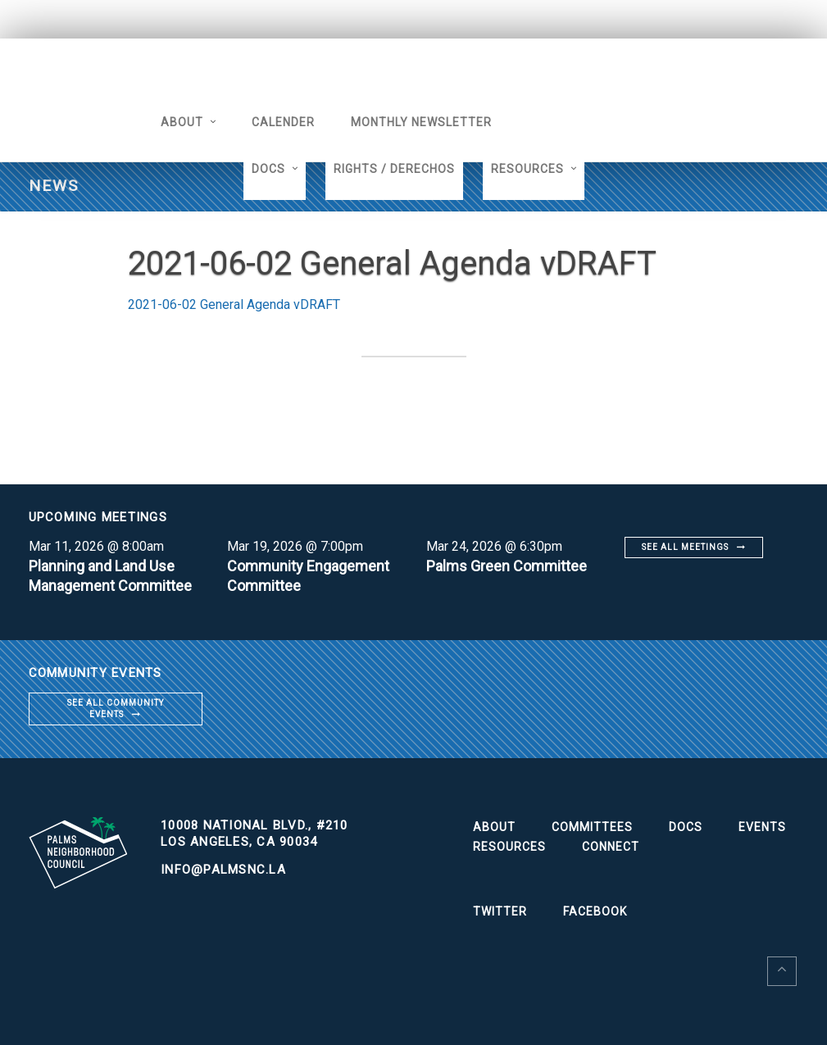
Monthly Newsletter (421, 122)
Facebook (595, 911)
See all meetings (685, 547)
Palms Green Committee (506, 566)
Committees (592, 827)
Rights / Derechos (394, 168)
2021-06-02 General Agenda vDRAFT (234, 304)
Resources (527, 168)
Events (762, 827)
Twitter (500, 911)
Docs (268, 168)
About (182, 122)
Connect (610, 846)
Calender (283, 122)
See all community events (115, 708)
